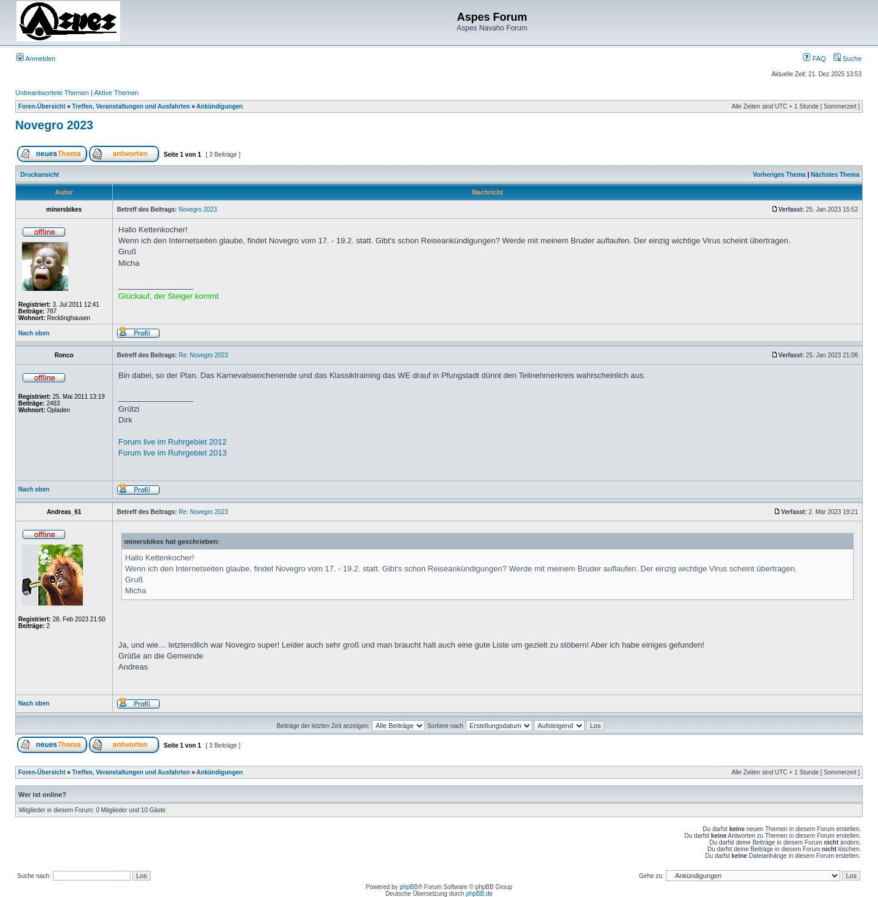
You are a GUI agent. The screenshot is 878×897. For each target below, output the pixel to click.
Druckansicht (40, 174)
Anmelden (35, 58)
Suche (847, 58)
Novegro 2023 (54, 125)
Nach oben (33, 333)
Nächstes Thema (835, 174)
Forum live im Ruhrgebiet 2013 (172, 452)
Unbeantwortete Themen (52, 92)
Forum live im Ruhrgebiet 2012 (172, 441)
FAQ (814, 58)
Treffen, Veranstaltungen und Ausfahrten (131, 106)
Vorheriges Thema (779, 174)
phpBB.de (479, 893)
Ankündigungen (219, 106)
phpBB (408, 887)
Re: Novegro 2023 (203, 355)
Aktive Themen (116, 92)
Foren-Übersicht (41, 106)
